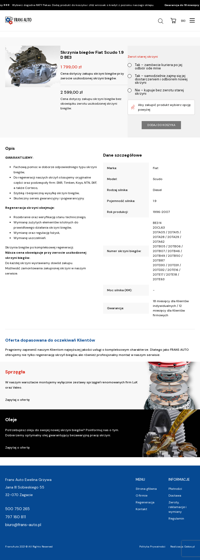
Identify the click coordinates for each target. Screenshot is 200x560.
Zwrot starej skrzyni (143, 57)
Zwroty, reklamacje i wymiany (177, 507)
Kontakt (141, 509)
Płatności (175, 489)
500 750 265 (17, 508)
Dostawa (174, 495)
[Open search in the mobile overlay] (161, 21)
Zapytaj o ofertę (17, 400)
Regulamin (176, 518)
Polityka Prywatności (152, 546)
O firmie (141, 495)
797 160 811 (15, 517)
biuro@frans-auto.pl (23, 524)
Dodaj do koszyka (161, 125)
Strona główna (146, 489)
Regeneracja (145, 502)
